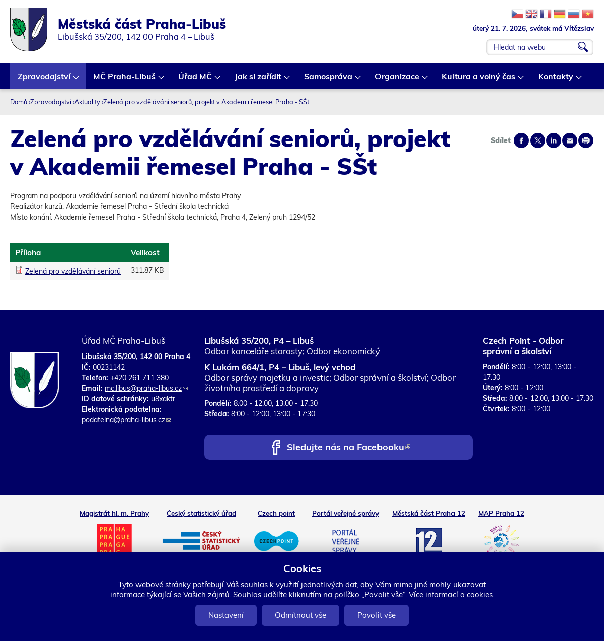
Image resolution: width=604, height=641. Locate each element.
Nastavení (226, 615)
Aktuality (87, 102)
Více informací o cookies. (451, 594)
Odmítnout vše (300, 615)
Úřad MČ (195, 80)
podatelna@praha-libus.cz (126, 419)
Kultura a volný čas (479, 80)
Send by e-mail (569, 140)
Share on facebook (521, 140)
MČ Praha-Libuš (125, 80)
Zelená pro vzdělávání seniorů (73, 271)
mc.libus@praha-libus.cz (146, 388)
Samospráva (328, 80)
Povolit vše (376, 615)
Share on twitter (537, 140)
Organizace (397, 80)
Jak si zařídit (258, 80)
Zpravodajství (44, 80)
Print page (585, 140)
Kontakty (556, 80)
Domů (18, 102)
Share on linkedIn (553, 140)
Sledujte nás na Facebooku (348, 448)
